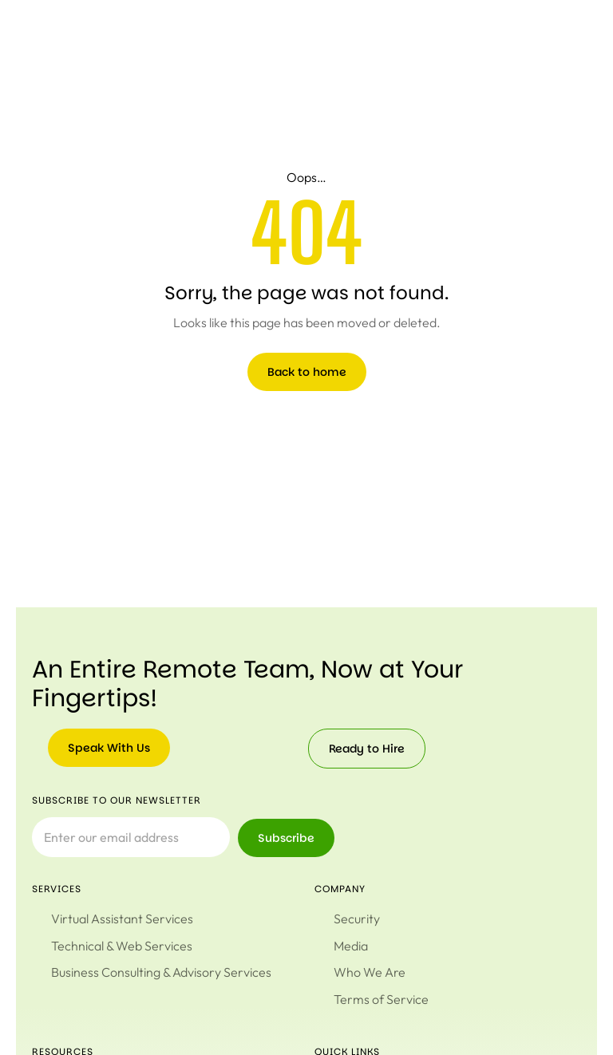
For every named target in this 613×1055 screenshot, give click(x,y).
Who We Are (369, 970)
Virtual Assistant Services (122, 919)
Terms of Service (381, 996)
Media (351, 944)
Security (357, 919)
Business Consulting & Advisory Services (161, 970)
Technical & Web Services (121, 944)
